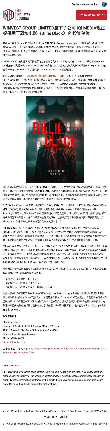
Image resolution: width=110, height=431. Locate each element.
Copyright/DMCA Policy (96, 411)
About (5, 411)
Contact (63, 416)
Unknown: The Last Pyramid (41, 76)
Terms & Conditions (71, 411)
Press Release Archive (22, 411)
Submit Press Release (47, 411)
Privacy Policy (50, 416)
